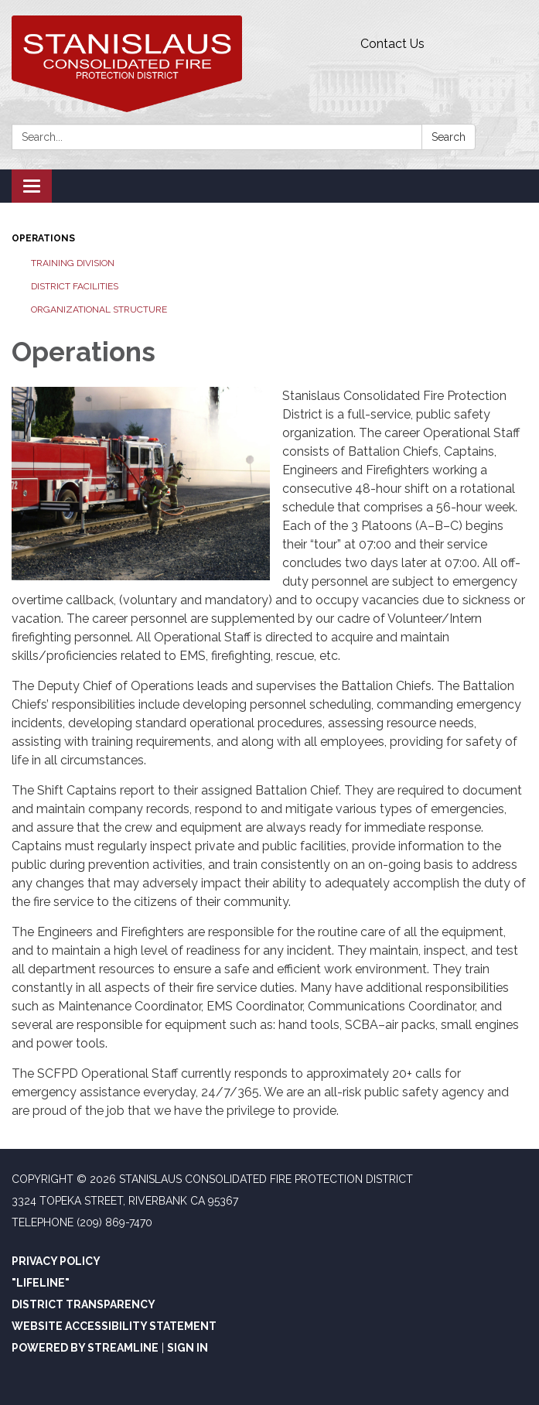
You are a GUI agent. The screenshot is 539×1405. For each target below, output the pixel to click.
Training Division (72, 263)
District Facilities (74, 286)
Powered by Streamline (85, 1348)
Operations (43, 238)
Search (449, 137)
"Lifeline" (41, 1283)
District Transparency (83, 1304)
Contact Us (392, 43)
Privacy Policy (56, 1261)
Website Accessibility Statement (114, 1326)
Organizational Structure (99, 309)
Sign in (187, 1348)
